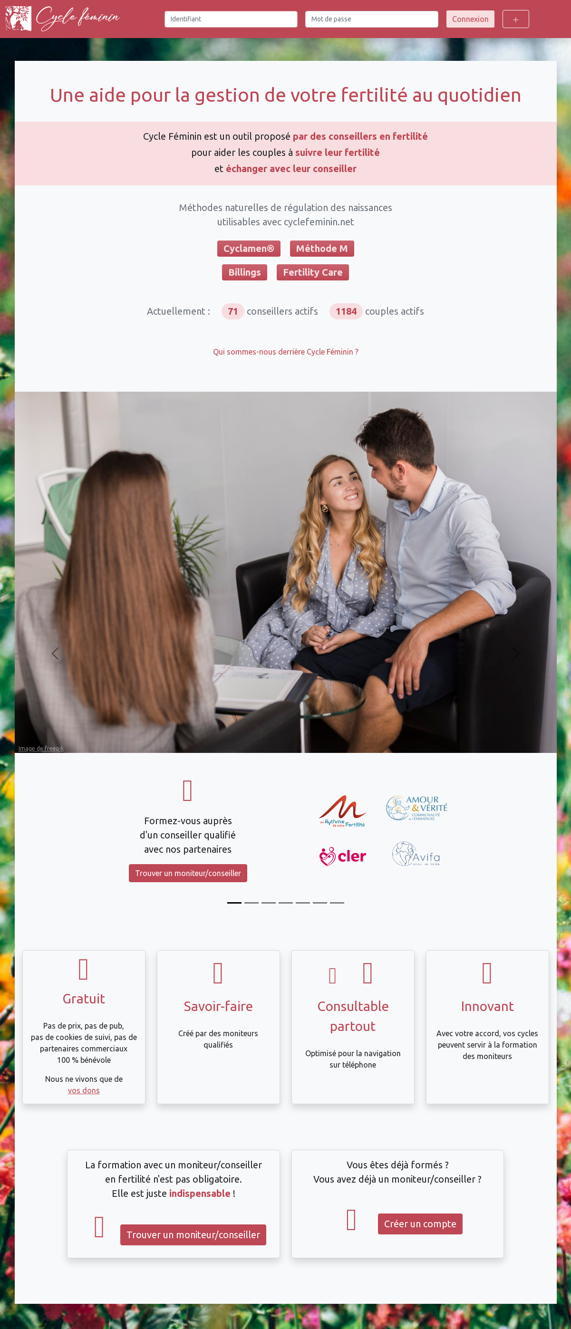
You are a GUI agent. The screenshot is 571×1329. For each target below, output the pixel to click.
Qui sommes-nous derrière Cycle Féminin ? (285, 351)
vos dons (84, 1090)
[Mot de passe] (371, 19)
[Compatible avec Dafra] (337, 902)
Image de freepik (41, 748)
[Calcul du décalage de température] (286, 902)
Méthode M (322, 248)
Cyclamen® (248, 248)
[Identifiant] (231, 19)
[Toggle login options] (516, 19)
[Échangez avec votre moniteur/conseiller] (303, 902)
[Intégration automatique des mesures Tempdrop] (320, 902)
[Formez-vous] (234, 902)
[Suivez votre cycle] (251, 902)
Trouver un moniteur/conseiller (188, 873)
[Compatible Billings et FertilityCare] (268, 902)
